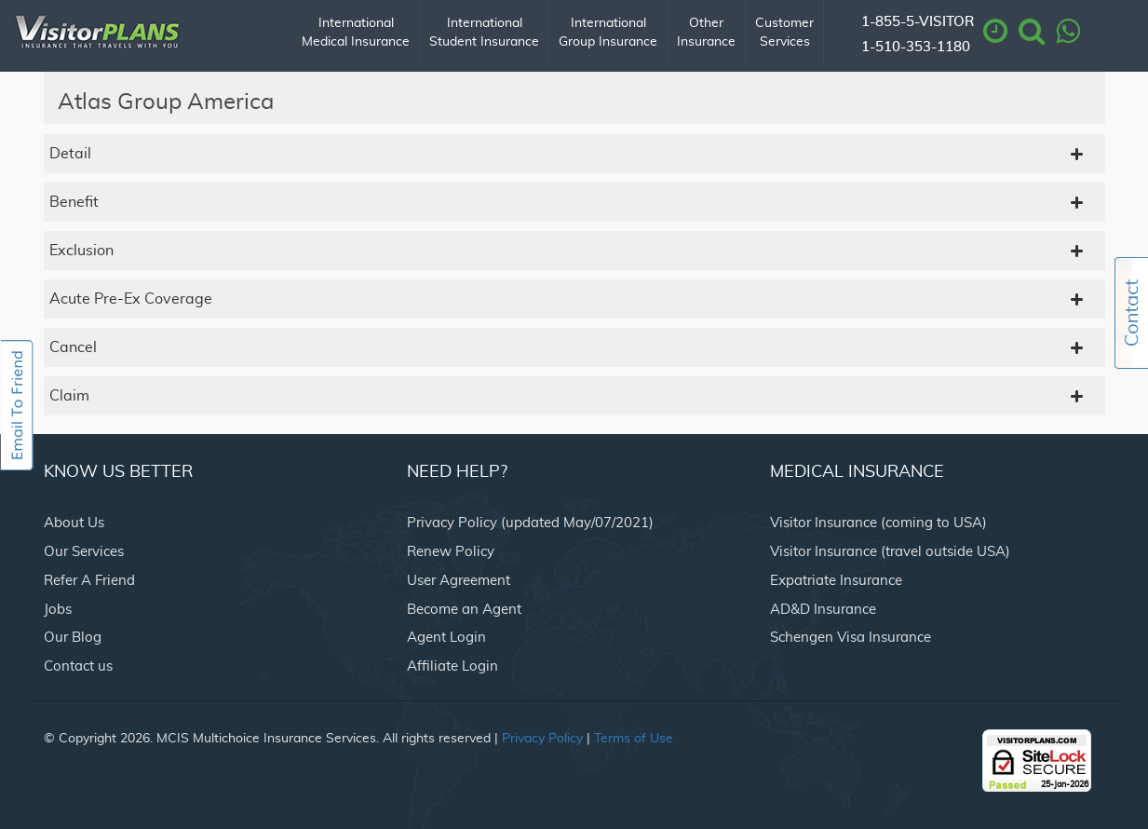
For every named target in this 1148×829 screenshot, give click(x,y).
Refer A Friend (89, 581)
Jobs (58, 610)
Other (706, 34)
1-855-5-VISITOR (917, 22)
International (356, 34)
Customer (784, 34)
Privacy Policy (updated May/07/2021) (530, 523)
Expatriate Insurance (836, 581)
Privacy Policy (542, 738)
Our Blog (72, 638)
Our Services (84, 552)
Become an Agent (464, 610)
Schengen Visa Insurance (850, 638)
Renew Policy (450, 552)
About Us (74, 523)
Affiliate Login (452, 666)
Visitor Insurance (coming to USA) (878, 523)
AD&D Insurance (823, 610)
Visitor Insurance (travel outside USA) (890, 552)
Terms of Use (633, 738)
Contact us (78, 666)
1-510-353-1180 (915, 47)
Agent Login (446, 638)
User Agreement (458, 581)
